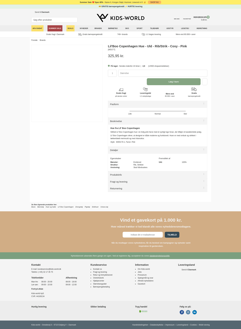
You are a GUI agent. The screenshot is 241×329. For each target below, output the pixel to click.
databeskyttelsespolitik (160, 256)
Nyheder (84, 28)
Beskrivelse (116, 121)
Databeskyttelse (156, 325)
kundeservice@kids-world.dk (49, 269)
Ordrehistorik (98, 278)
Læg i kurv (174, 82)
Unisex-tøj (104, 207)
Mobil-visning (204, 325)
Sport (140, 28)
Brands (98, 28)
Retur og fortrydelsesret (102, 275)
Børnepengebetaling (101, 287)
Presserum (142, 275)
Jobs (140, 272)
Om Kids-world (144, 269)
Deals (70, 28)
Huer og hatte (51, 207)
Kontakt (36, 265)
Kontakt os (97, 269)
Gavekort (141, 284)
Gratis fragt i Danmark (55, 34)
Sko (127, 28)
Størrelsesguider (100, 284)
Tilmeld (172, 235)
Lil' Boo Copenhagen (65, 207)
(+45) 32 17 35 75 (45, 272)
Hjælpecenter (98, 281)
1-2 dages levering (151, 34)
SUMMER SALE (55, 28)
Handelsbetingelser (140, 325)
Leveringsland (182, 325)
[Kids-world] (120, 18)
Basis (33, 207)
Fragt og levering (118, 181)
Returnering (116, 188)
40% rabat (37, 28)
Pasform (114, 104)
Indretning (202, 28)
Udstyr (170, 28)
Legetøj (185, 28)
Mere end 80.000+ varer (186, 34)
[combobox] (162, 73)
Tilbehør (154, 28)
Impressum (169, 325)
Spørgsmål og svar (145, 278)
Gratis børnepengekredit (90, 34)
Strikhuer (95, 207)
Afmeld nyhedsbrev (146, 281)
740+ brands (122, 34)
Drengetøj (79, 207)
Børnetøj (113, 28)
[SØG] (75, 18)
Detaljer (114, 150)
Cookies (193, 325)
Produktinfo (116, 174)
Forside (34, 40)
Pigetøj (87, 207)
